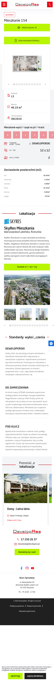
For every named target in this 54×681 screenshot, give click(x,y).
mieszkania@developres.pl (28, 544)
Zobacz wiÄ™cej (14, 520)
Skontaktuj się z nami (27, 552)
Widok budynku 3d (29, 27)
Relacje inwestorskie (34, 606)
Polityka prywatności (17, 606)
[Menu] (4, 4)
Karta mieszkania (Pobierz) (28, 40)
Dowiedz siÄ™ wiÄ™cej (27, 267)
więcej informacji (35, 676)
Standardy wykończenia (27, 611)
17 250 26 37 (29, 539)
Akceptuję (15, 676)
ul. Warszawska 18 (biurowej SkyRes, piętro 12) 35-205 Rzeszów (27, 585)
